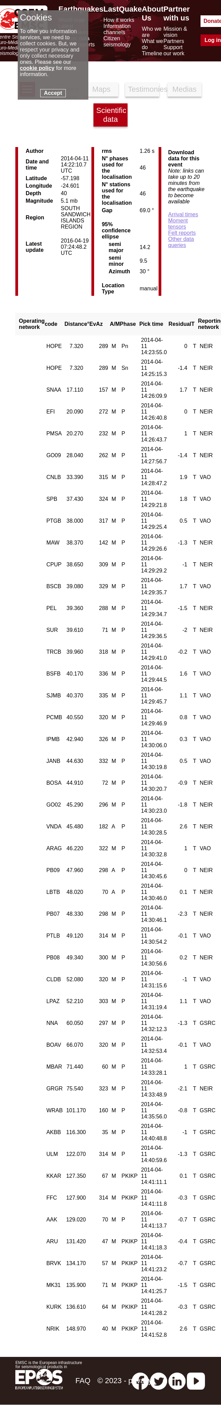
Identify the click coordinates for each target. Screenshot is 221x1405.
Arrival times (183, 214)
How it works (118, 20)
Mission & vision (175, 32)
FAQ (82, 1380)
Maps (101, 89)
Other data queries (181, 242)
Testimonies (143, 89)
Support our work (173, 50)
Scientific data (111, 115)
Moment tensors (178, 224)
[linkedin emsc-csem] (177, 1380)
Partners (173, 41)
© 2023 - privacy (125, 1380)
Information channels (117, 29)
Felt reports (182, 233)
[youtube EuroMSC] (196, 1380)
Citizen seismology (117, 41)
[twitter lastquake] (158, 1380)
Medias (184, 89)
